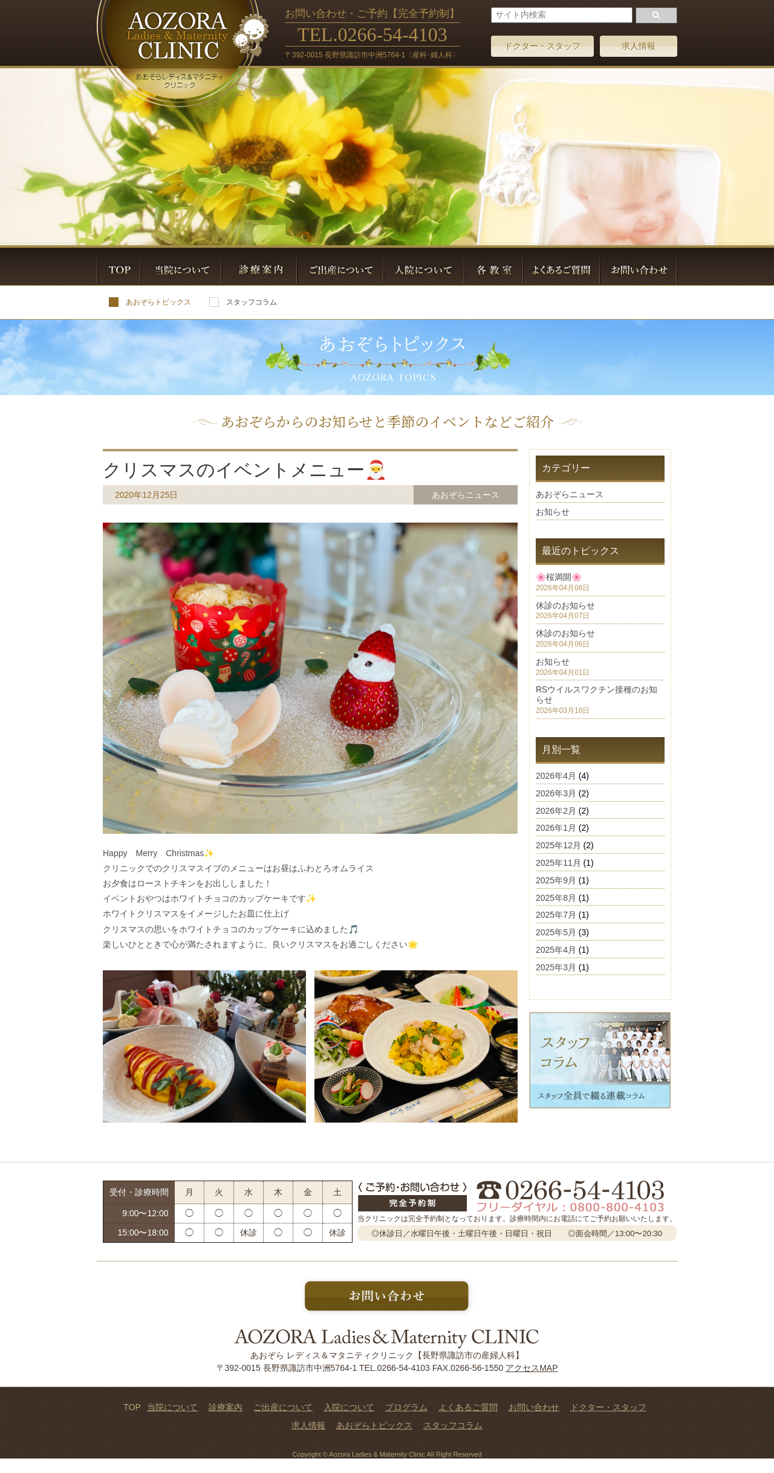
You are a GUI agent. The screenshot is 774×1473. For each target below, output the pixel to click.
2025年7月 (556, 915)
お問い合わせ (534, 1407)
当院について (172, 1407)
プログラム (406, 1407)
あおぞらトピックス (150, 302)
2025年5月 (556, 932)
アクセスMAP (532, 1368)
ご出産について (283, 1407)
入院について (349, 1407)
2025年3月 (556, 967)
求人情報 (638, 46)
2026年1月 (556, 828)
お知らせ (553, 512)
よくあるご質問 (468, 1407)
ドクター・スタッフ (542, 46)
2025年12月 (558, 845)
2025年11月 (558, 863)
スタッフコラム (243, 302)
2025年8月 (556, 898)
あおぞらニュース (569, 494)
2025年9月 (556, 880)
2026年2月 (556, 811)
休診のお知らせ (565, 605)
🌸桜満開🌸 (559, 577)
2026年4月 (556, 776)
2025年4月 (556, 950)
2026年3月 (556, 793)
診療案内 (225, 1407)
